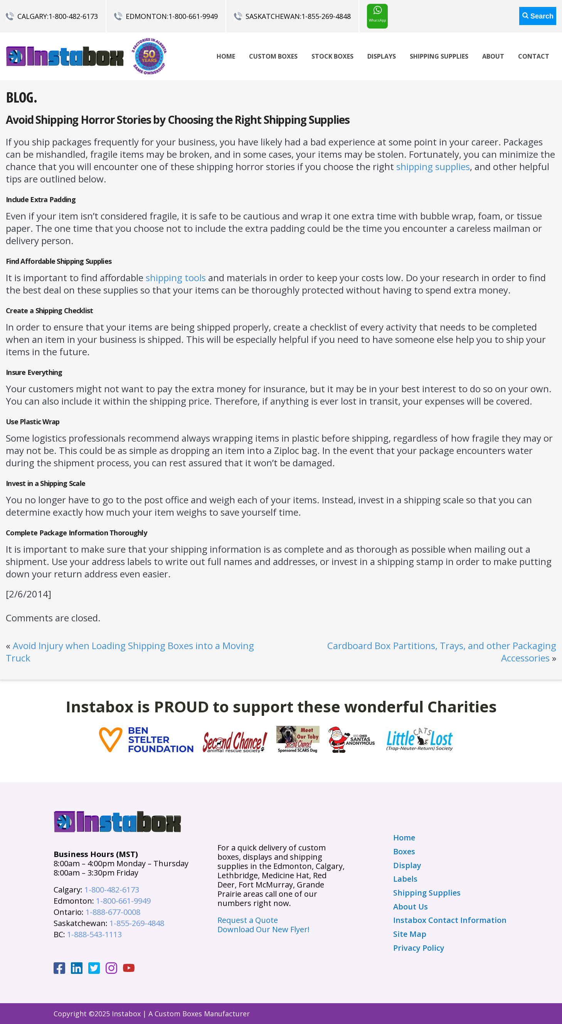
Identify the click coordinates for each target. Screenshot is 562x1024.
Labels (405, 879)
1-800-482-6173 (73, 16)
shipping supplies (433, 166)
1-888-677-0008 (113, 912)
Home (226, 56)
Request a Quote (247, 920)
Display (407, 865)
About (493, 56)
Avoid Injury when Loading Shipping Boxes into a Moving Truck (130, 651)
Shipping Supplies (439, 56)
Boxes (404, 851)
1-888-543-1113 (94, 934)
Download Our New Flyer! (263, 929)
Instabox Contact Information (449, 920)
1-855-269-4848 (326, 16)
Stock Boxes (332, 56)
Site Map (409, 934)
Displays (381, 56)
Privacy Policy (418, 948)
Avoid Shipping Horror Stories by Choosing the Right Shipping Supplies (178, 119)
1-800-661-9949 (193, 16)
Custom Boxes (273, 56)
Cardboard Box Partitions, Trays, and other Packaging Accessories (441, 651)
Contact (533, 56)
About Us (410, 906)
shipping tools (176, 277)
